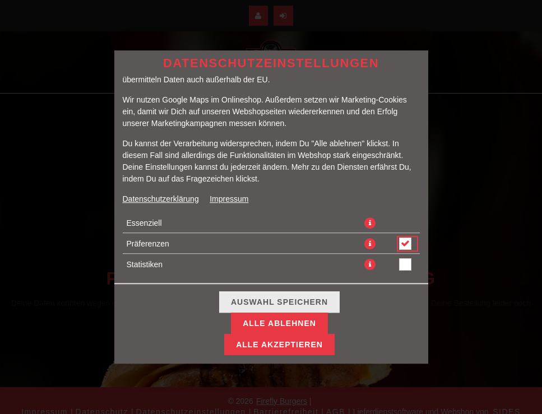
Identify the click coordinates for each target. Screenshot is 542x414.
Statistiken (145, 264)
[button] (370, 223)
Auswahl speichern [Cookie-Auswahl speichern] (279, 301)
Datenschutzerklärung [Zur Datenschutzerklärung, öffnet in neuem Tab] (161, 198)
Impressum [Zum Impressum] (229, 198)
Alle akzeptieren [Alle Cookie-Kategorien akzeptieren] (279, 344)
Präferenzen (148, 243)
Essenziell (144, 222)
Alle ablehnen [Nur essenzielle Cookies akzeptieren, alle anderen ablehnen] (279, 323)
